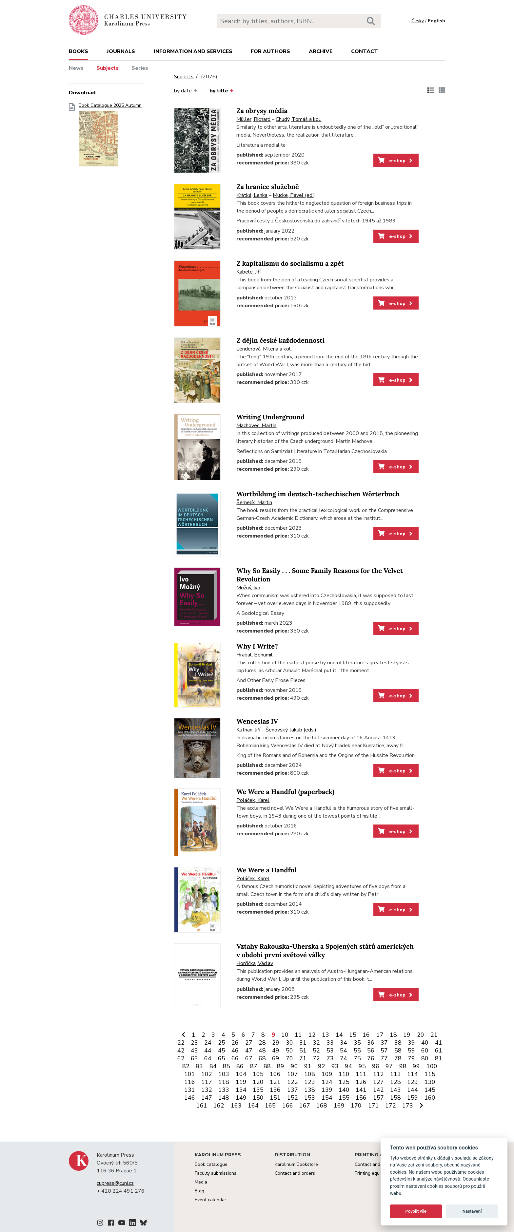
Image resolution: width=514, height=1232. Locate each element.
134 (241, 1090)
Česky (417, 21)
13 (325, 1035)
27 (248, 1043)
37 (384, 1043)
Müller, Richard (253, 119)
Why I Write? (257, 646)
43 (194, 1050)
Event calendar (210, 1200)
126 (361, 1082)
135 (258, 1090)
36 (370, 1043)
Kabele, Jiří (248, 271)
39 (411, 1043)
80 (424, 1058)
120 (258, 1082)
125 (344, 1082)
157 (378, 1098)
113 (395, 1074)
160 (430, 1098)
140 (344, 1090)
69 (275, 1058)
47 (248, 1050)
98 (402, 1066)
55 (357, 1050)
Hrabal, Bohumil (254, 654)
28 (262, 1043)
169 (339, 1105)
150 (258, 1098)
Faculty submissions (215, 1173)
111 (361, 1074)
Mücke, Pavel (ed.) (294, 195)
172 (390, 1105)
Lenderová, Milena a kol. (264, 348)
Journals (121, 51)
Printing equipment (374, 1173)
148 (223, 1098)
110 (344, 1074)
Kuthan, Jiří (248, 729)
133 (223, 1090)
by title (221, 90)
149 (241, 1098)
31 (302, 1043)
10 (284, 1035)
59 (411, 1050)
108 (309, 1074)
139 (327, 1090)
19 (406, 1035)
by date (185, 90)
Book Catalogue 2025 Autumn (110, 137)
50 (289, 1050)
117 (206, 1082)
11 (298, 1035)
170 (356, 1105)
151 (275, 1098)
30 (289, 1043)
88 (267, 1066)
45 (221, 1050)
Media (201, 1182)
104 (241, 1074)
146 (189, 1098)
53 (330, 1050)
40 (424, 1043)
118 (223, 1082)
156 (361, 1098)
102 (206, 1074)
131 (189, 1090)
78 (398, 1058)
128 (395, 1082)
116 (189, 1082)
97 (389, 1066)
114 (412, 1074)
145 (430, 1090)
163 (236, 1105)
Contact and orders (295, 1173)
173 (407, 1105)
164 (253, 1105)
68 (262, 1058)
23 (194, 1043)
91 (307, 1066)
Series (139, 68)
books (78, 51)
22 (181, 1043)
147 (206, 1098)
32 (316, 1043)
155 (344, 1098)
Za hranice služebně (267, 187)
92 (321, 1066)
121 (275, 1082)
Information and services (193, 51)
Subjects (107, 68)
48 (262, 1050)
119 (241, 1082)
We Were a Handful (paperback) (285, 792)
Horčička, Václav (254, 963)
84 (213, 1066)
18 (393, 1035)
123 (309, 1082)
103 (223, 1074)
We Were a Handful (266, 870)
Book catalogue (211, 1164)
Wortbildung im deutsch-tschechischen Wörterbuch (318, 494)
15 (352, 1035)
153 (309, 1098)
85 (226, 1066)
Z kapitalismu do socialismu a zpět (290, 263)
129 (412, 1082)
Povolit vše (415, 1211)
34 (343, 1043)
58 (398, 1050)
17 (380, 1035)
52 (316, 1050)
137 (292, 1090)
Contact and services (377, 1164)
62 (181, 1058)
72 (316, 1058)
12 (312, 1035)
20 (420, 1035)
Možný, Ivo (248, 587)
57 (384, 1050)
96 (375, 1066)
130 (430, 1082)
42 (181, 1050)
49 (275, 1050)
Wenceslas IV (257, 721)
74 (343, 1058)
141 (361, 1090)
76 (370, 1058)
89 (280, 1066)
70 (289, 1058)
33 (330, 1043)
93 (335, 1066)
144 (412, 1090)
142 (378, 1090)
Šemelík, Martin (254, 502)
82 (185, 1066)
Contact (364, 51)
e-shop (396, 160)
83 (199, 1066)
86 (240, 1066)
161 (201, 1105)
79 (411, 1058)
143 (395, 1090)
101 (189, 1074)
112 (378, 1074)
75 (357, 1058)
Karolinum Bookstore (296, 1164)
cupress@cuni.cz (115, 1183)
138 (309, 1090)
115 (430, 1074)
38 (398, 1043)
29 (275, 1043)
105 (258, 1074)
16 (366, 1035)
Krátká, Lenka (251, 195)
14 (339, 1035)
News (76, 68)
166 (287, 1105)
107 (292, 1074)
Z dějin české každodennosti (280, 340)
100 (431, 1066)
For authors (270, 51)
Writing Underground (270, 417)
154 (327, 1098)
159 (412, 1098)
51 (302, 1050)
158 (395, 1098)
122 (292, 1082)
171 (373, 1105)
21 (434, 1035)
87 (253, 1066)
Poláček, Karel (252, 800)
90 (294, 1066)
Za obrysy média (261, 111)
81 (438, 1058)
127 (378, 1082)
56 (370, 1050)
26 (235, 1043)
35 (357, 1043)
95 (362, 1066)
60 (424, 1050)
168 (321, 1105)
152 (292, 1098)
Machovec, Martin (256, 425)
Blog (199, 1191)
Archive (320, 51)
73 (330, 1058)
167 (304, 1105)
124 (327, 1082)
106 (275, 1074)
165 (270, 1105)
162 (218, 1105)
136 (275, 1090)
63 (194, 1058)
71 (302, 1058)
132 (206, 1090)
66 (235, 1058)
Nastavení (472, 1211)
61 (438, 1050)
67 (248, 1058)
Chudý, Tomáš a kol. (298, 119)
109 (327, 1074)
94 (348, 1066)
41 (438, 1043)
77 (384, 1058)
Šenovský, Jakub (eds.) (291, 729)
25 (221, 1043)
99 (416, 1066)
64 (207, 1058)
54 (343, 1050)
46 (235, 1050)
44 (207, 1050)
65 (221, 1058)
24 (207, 1043)
